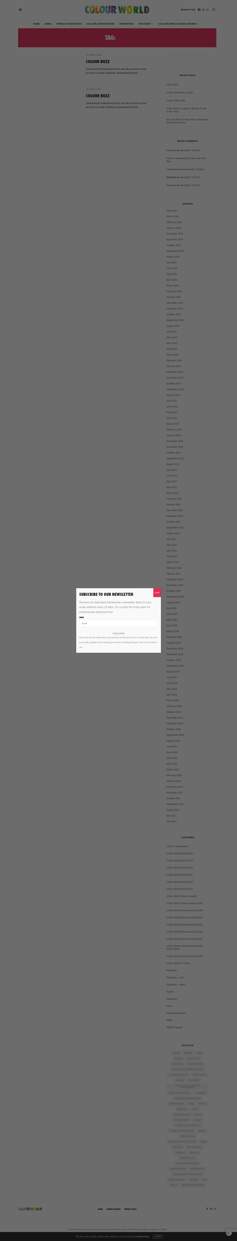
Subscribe (118, 633)
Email (81, 617)
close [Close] (157, 592)
